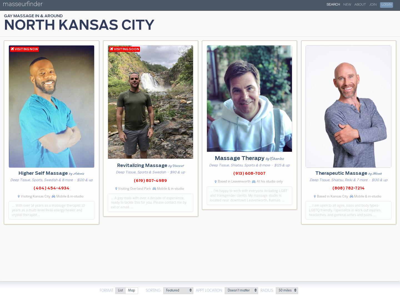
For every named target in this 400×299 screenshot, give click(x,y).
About (360, 4)
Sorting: (154, 291)
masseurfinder (22, 5)
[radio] (120, 290)
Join (373, 4)
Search (333, 4)
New (347, 4)
